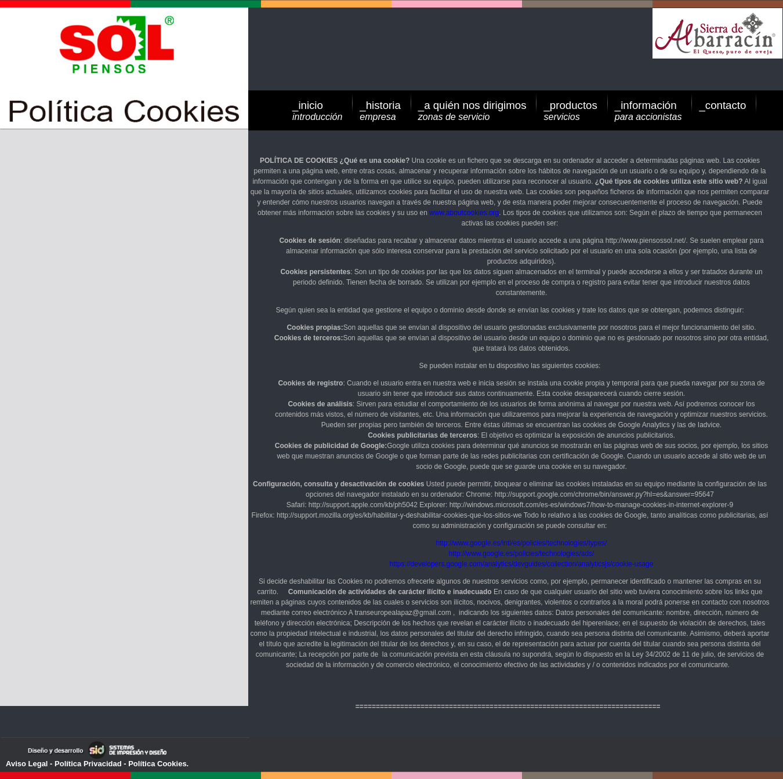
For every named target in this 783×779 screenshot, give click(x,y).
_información (648, 110)
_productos (570, 110)
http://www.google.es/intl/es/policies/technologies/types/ (521, 543)
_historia (380, 110)
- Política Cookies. (155, 763)
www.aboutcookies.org (464, 213)
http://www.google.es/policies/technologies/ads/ (521, 553)
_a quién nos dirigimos (472, 110)
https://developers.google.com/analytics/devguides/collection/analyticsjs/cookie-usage (522, 564)
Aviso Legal (27, 763)
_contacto (722, 105)
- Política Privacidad (84, 763)
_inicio (317, 110)
